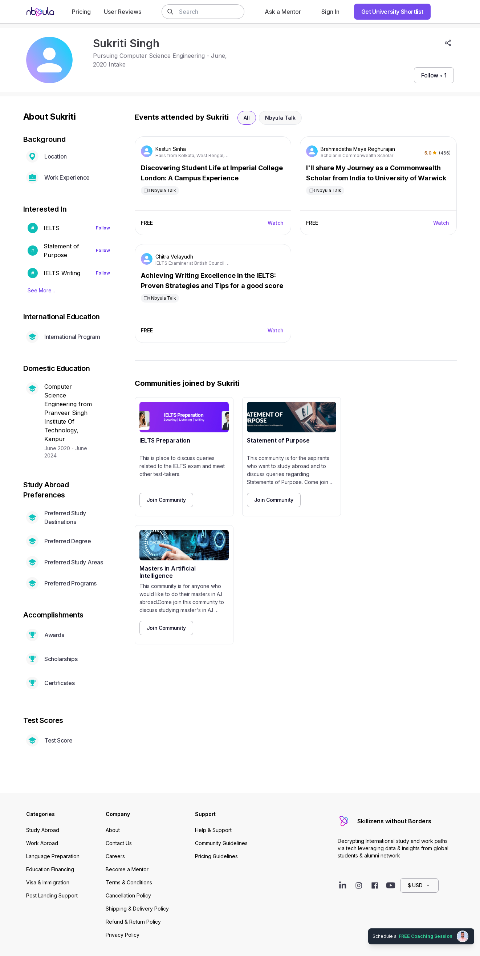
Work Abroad (42, 843)
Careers (115, 856)
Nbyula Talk (280, 118)
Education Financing (50, 869)
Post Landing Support (52, 895)
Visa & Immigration (47, 882)
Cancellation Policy (128, 895)
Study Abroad (42, 830)
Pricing (81, 11)
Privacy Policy (122, 935)
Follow (103, 228)
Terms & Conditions (129, 882)
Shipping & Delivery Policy (137, 908)
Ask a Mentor (283, 11)
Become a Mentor (127, 869)
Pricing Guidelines (216, 856)
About (113, 830)
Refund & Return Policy (133, 922)
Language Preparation (53, 856)
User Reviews (122, 11)
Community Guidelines (221, 843)
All (247, 118)
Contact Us (119, 843)
